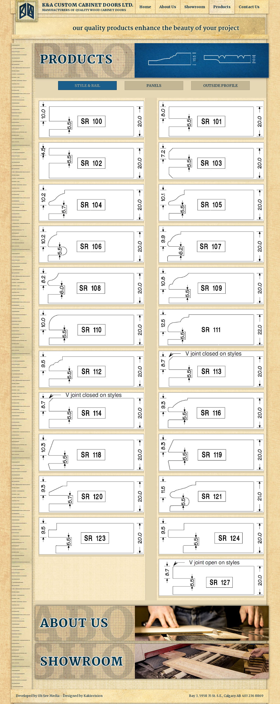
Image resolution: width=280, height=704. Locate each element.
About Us (167, 6)
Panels (153, 85)
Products (222, 6)
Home (145, 6)
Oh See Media (48, 696)
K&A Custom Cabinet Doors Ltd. (27, 11)
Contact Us (249, 6)
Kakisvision (93, 696)
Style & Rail (87, 85)
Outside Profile (220, 85)
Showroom (194, 6)
